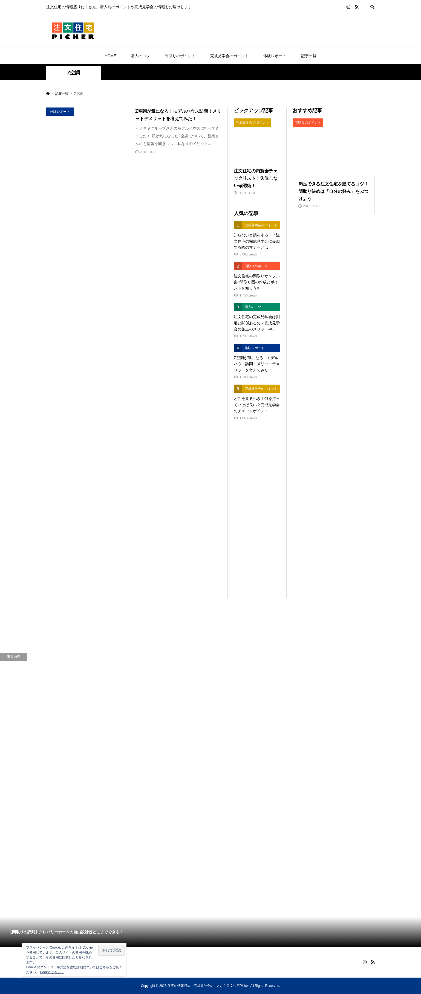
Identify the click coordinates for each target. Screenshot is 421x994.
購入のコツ (140, 56)
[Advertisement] (257, 516)
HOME (110, 56)
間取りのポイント (180, 56)
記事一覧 (308, 56)
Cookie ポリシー (52, 972)
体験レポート (274, 56)
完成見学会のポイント (229, 56)
